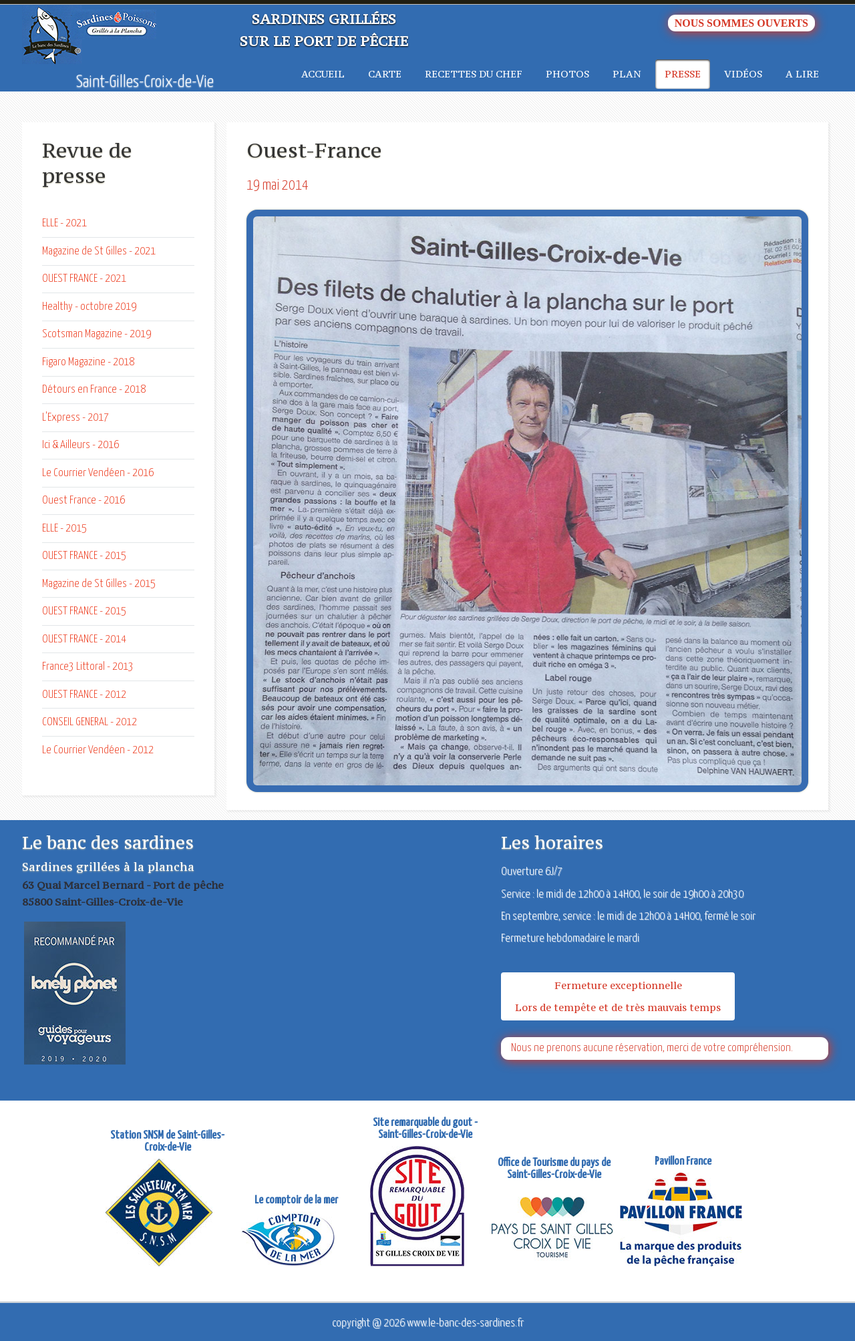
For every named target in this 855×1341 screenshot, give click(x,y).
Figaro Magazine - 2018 (88, 362)
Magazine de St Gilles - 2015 (99, 584)
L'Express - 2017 (75, 417)
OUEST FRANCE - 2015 (84, 556)
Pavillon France (683, 1161)
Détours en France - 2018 (94, 389)
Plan (627, 73)
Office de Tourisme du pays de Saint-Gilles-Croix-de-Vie (554, 1169)
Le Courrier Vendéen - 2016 (98, 473)
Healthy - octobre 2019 (89, 307)
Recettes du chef (473, 73)
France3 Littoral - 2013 (88, 667)
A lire (802, 73)
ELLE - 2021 (64, 223)
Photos (567, 73)
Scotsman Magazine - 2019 (96, 334)
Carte (384, 73)
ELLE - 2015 (64, 528)
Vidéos (743, 73)
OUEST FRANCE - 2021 (84, 278)
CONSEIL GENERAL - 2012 (89, 722)
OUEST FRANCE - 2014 (84, 639)
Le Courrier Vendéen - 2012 (98, 750)
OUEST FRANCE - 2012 (84, 695)
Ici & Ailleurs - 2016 (80, 445)
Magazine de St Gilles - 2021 (99, 251)
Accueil (323, 73)
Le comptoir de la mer (296, 1200)
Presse (683, 73)
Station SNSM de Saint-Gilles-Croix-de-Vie (167, 1141)
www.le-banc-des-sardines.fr (465, 1323)
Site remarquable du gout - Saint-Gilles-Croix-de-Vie (425, 1129)
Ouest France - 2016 (83, 500)
